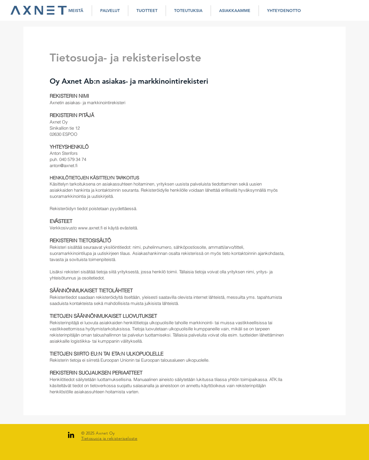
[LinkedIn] (71, 434)
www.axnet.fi (90, 228)
